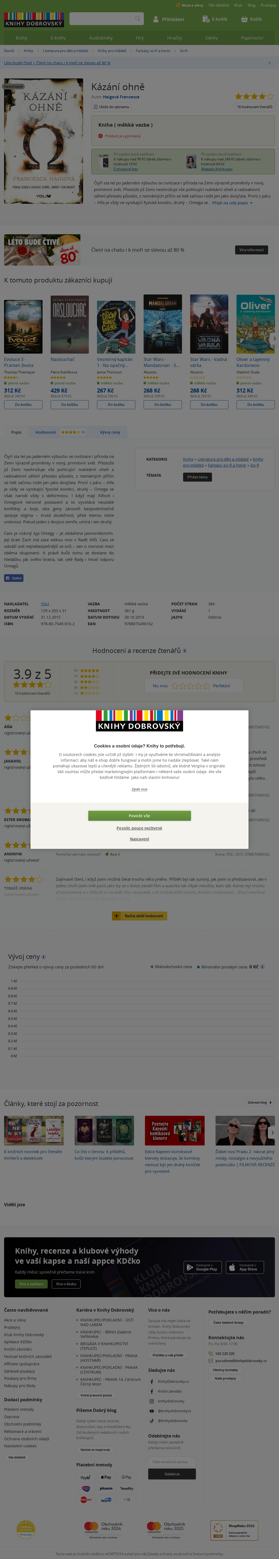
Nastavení (139, 839)
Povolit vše (139, 815)
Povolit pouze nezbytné (139, 828)
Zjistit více (139, 789)
